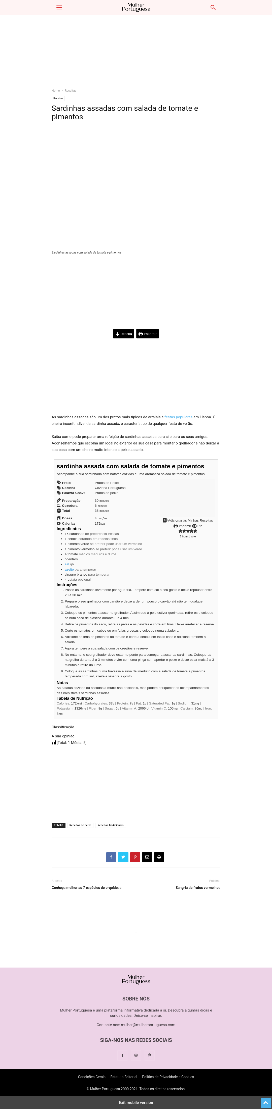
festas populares (178, 417)
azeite (69, 569)
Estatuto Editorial (123, 1077)
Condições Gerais (92, 1077)
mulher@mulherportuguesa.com (148, 1025)
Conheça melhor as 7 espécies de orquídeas (86, 888)
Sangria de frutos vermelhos (198, 888)
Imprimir (148, 334)
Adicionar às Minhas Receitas (188, 520)
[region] (136, 54)
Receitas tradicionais (110, 825)
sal (67, 564)
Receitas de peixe (80, 825)
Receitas (70, 90)
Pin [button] (197, 526)
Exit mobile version (136, 1102)
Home (56, 90)
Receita (123, 334)
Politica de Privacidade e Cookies (168, 1077)
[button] (59, 7)
